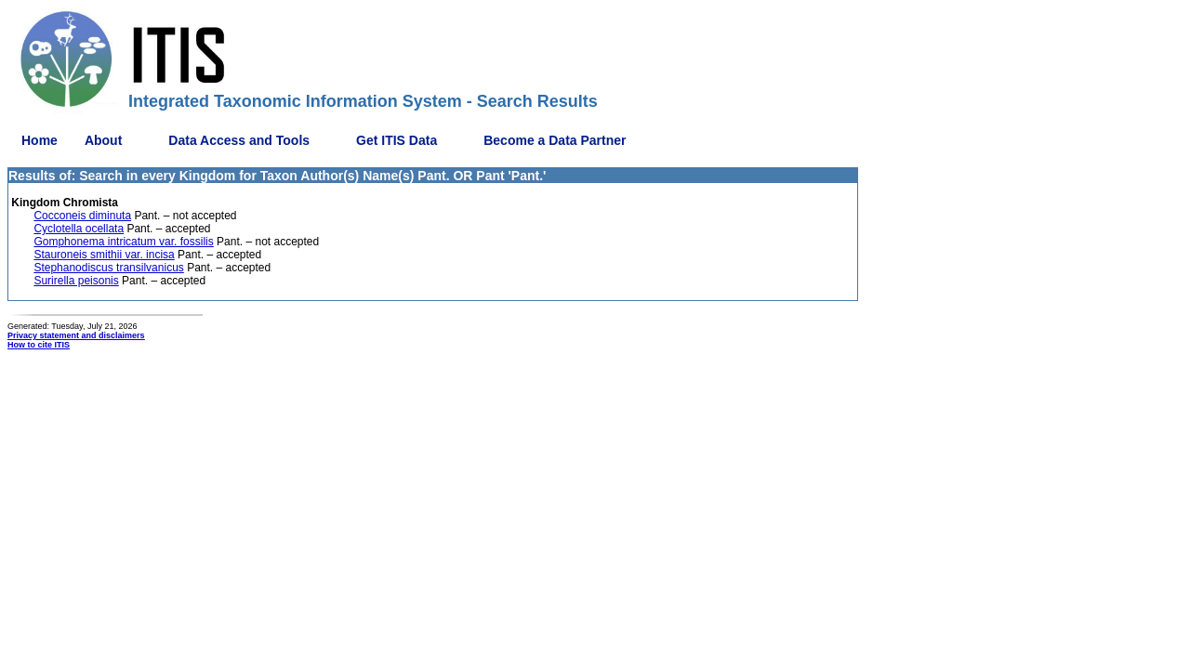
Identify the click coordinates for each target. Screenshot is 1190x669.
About (103, 140)
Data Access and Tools (239, 140)
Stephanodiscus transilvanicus (108, 267)
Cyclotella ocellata (78, 228)
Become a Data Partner (554, 140)
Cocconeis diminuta (82, 215)
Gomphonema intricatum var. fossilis (123, 241)
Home (39, 140)
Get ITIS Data (396, 140)
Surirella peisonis (75, 280)
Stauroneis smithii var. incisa (103, 254)
